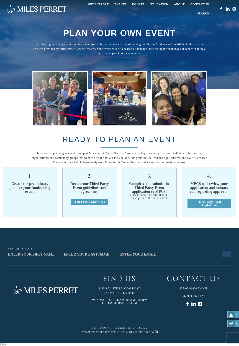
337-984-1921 (190, 295)
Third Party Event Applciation (209, 203)
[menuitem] (98, 4)
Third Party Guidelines (89, 201)
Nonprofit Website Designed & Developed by (119, 332)
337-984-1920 (188, 288)
